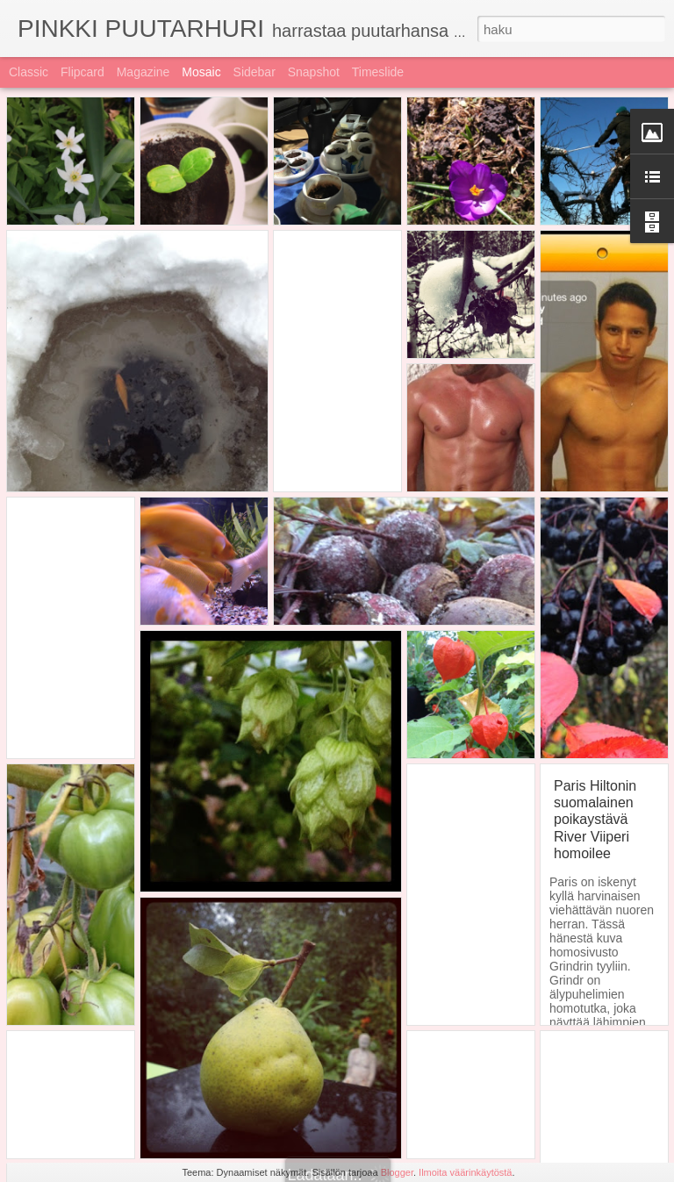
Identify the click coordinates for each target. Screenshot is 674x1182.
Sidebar (254, 72)
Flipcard (82, 72)
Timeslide (378, 72)
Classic (28, 72)
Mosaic (201, 72)
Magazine (143, 72)
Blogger (397, 1172)
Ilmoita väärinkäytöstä (465, 1172)
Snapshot (314, 72)
